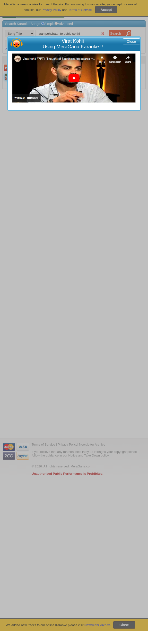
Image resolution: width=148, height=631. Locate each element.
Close (131, 41)
